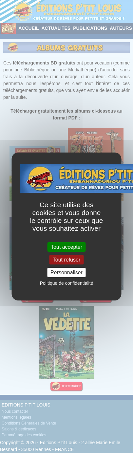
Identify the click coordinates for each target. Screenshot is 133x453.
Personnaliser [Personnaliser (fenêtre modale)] (66, 272)
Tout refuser (66, 260)
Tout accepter (66, 246)
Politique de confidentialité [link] (66, 283)
